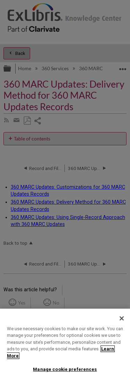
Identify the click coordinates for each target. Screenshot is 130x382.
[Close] (121, 318)
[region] (65, 345)
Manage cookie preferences (65, 369)
